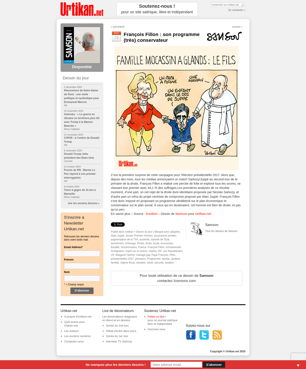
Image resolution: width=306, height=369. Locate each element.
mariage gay (143, 254)
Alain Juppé (117, 235)
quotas (166, 258)
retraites (140, 262)
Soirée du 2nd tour (117, 325)
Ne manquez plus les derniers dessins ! (116, 364)
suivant (236, 26)
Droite (140, 243)
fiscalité (115, 247)
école (156, 243)
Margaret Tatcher (125, 254)
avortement (117, 243)
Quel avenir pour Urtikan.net (74, 323)
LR (112, 254)
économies (167, 243)
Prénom (69, 259)
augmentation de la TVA (124, 239)
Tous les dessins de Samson (221, 231)
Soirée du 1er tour (117, 336)
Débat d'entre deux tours (121, 331)
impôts (152, 251)
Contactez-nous (74, 341)
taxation (169, 262)
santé (150, 262)
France (142, 247)
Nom (67, 272)
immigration (117, 251)
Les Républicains (172, 251)
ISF (159, 251)
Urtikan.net (203, 213)
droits (148, 243)
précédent (118, 26)
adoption (175, 231)
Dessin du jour (144, 231)
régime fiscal (127, 262)
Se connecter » (236, 10)
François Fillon (156, 247)
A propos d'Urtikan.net (78, 316)
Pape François (160, 254)
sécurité (158, 262)
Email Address (73, 247)
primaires (140, 258)
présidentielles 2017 (122, 258)
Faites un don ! (157, 316)
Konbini (151, 213)
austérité (144, 239)
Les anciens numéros (77, 336)
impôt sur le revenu (136, 251)
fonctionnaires (129, 247)
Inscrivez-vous (156, 329)
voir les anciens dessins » (84, 203)
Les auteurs (71, 331)
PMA (172, 254)
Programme (153, 258)
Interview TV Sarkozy (119, 341)
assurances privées (165, 235)
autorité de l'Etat (160, 239)
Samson (181, 213)
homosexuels (173, 247)
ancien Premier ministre (139, 235)
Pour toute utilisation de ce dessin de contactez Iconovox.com (176, 278)
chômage (130, 243)
